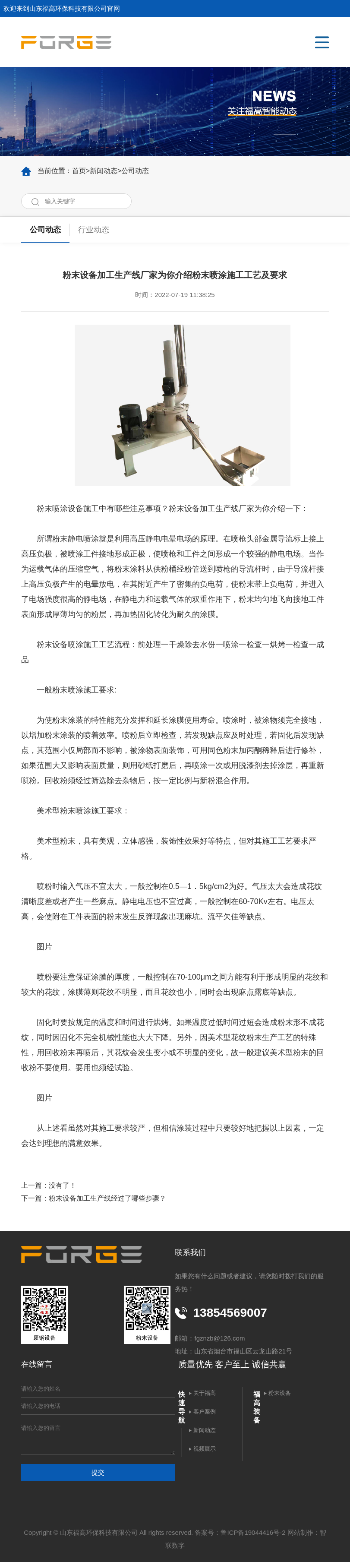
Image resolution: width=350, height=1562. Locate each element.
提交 (97, 1472)
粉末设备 (279, 1393)
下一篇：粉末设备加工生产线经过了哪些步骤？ (93, 1198)
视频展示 (204, 1448)
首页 (79, 170)
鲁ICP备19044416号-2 (253, 1532)
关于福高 (204, 1393)
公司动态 (135, 170)
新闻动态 (103, 170)
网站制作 (300, 1532)
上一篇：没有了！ (48, 1185)
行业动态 (93, 229)
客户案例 (204, 1411)
